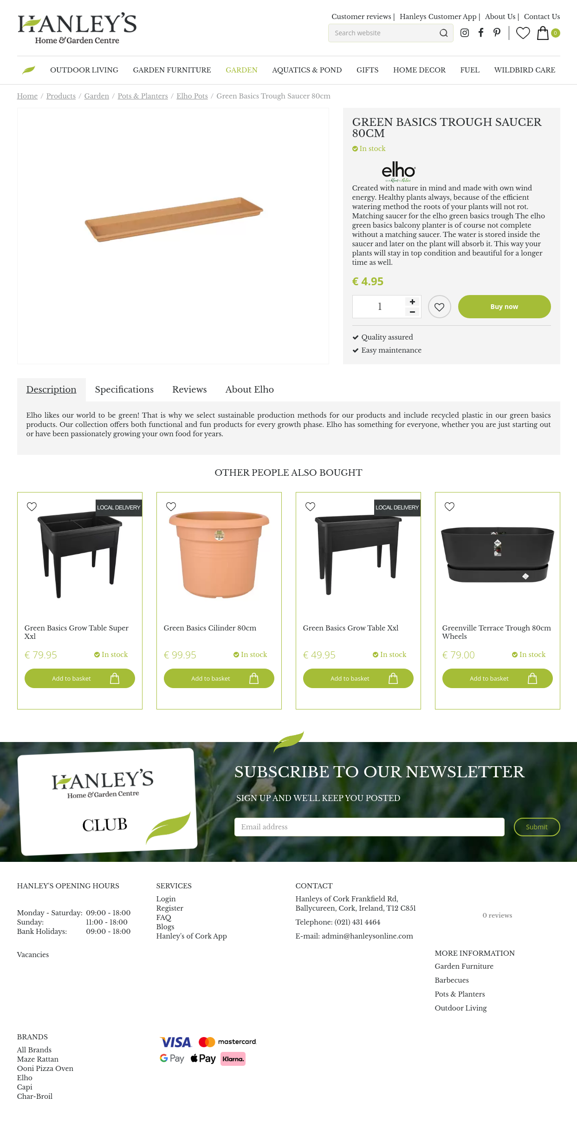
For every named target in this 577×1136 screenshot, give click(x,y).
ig (465, 33)
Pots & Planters (460, 994)
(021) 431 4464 (358, 922)
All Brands (34, 1050)
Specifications (124, 390)
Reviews (189, 390)
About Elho (250, 390)
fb (481, 33)
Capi (24, 1087)
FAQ (163, 917)
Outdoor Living (461, 1008)
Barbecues (452, 980)
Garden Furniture (464, 966)
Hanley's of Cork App (191, 936)
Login (166, 899)
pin (497, 33)
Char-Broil (35, 1096)
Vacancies (33, 955)
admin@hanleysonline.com (367, 936)
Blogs (165, 927)
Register (169, 908)
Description (51, 390)
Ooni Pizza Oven (45, 1068)
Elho (25, 1078)
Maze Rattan (38, 1059)
